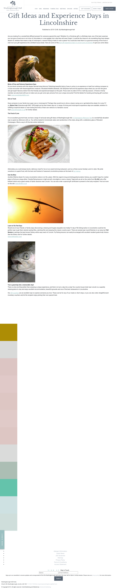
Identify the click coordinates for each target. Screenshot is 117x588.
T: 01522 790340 (31, 584)
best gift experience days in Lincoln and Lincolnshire (76, 43)
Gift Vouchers (85, 8)
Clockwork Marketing (45, 587)
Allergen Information (60, 551)
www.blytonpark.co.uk (18, 110)
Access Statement (60, 564)
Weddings (46, 8)
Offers (76, 8)
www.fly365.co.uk (21, 183)
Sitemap (60, 558)
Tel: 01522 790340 (96, 2)
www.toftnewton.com (15, 237)
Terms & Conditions (60, 562)
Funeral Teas (54, 8)
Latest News (60, 553)
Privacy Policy (60, 560)
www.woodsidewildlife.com (20, 95)
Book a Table (97, 8)
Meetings (63, 8)
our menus (76, 171)
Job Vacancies (60, 556)
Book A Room (109, 8)
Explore (69, 8)
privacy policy (95, 575)
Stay (36, 8)
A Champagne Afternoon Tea (82, 118)
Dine (40, 8)
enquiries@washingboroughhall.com (47, 584)
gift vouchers (14, 293)
